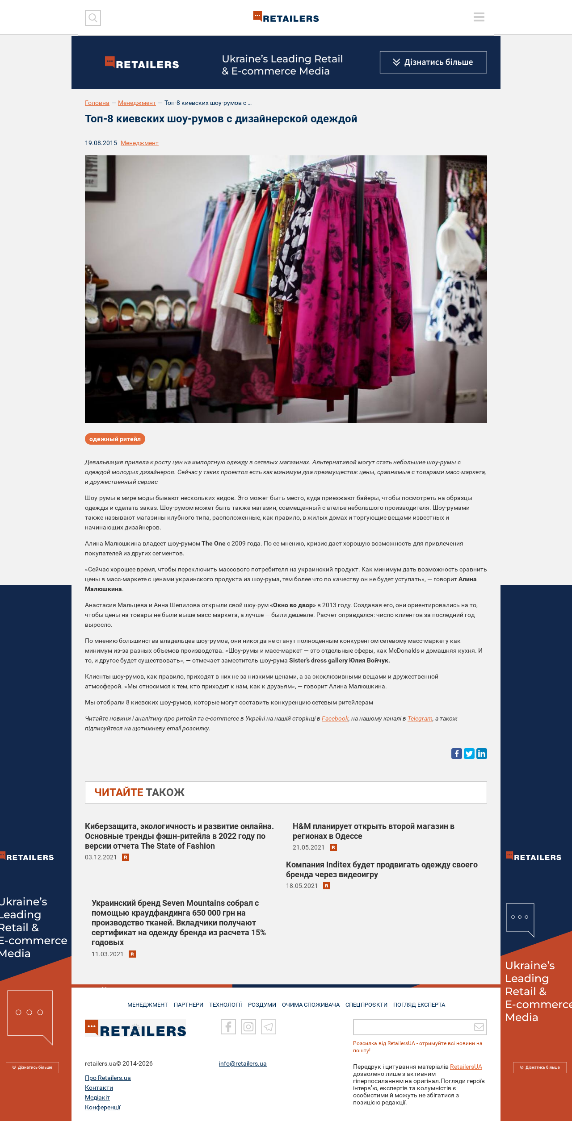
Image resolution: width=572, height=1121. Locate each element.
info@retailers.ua (243, 1063)
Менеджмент (137, 102)
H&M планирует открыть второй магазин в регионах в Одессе (373, 831)
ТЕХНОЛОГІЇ (224, 1001)
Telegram (420, 718)
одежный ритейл (115, 440)
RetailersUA (466, 1066)
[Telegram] (268, 1026)
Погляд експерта (426, 1001)
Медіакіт (97, 1097)
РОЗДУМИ (262, 1001)
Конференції (102, 1107)
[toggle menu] (479, 17)
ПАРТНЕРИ (183, 1001)
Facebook (335, 718)
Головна (97, 102)
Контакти (99, 1087)
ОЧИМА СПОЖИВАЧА (313, 1001)
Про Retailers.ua (108, 1077)
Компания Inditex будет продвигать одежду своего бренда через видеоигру (382, 869)
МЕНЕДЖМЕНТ (140, 1001)
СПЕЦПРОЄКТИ (371, 1001)
